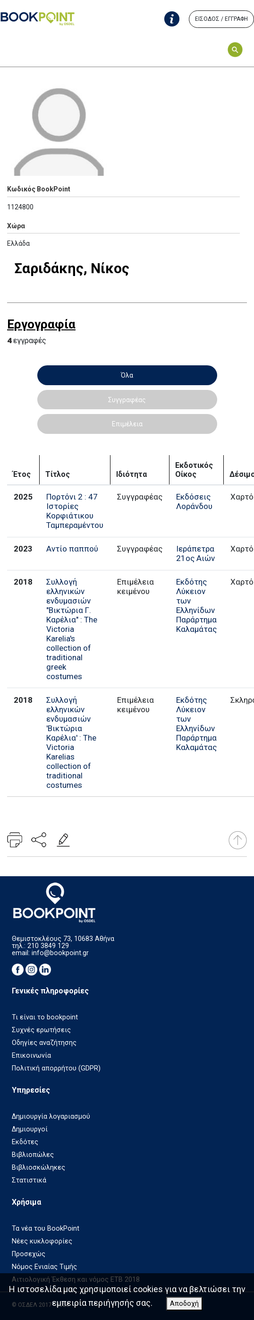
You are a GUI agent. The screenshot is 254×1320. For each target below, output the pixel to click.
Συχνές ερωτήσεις (41, 1030)
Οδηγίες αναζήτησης (44, 1043)
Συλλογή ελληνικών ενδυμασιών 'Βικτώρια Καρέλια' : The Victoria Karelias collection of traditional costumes (71, 742)
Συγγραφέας (127, 400)
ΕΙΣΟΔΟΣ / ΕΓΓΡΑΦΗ (221, 19)
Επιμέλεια (127, 424)
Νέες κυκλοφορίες (42, 1241)
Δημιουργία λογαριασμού (51, 1117)
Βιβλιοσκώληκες (38, 1168)
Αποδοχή (184, 1304)
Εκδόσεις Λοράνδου (194, 501)
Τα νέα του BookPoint (45, 1229)
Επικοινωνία (31, 1056)
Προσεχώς (28, 1254)
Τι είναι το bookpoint (45, 1017)
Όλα (127, 375)
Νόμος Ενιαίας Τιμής (44, 1267)
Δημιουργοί (30, 1129)
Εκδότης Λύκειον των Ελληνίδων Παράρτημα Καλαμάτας (196, 605)
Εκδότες (25, 1142)
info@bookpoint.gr (60, 953)
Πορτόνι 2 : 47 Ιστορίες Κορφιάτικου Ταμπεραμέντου (74, 511)
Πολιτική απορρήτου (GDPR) (56, 1068)
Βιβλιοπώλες (33, 1155)
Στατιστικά (29, 1180)
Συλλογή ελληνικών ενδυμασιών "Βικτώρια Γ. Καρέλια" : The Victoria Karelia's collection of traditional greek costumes (71, 629)
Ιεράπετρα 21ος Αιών (195, 553)
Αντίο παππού (72, 548)
